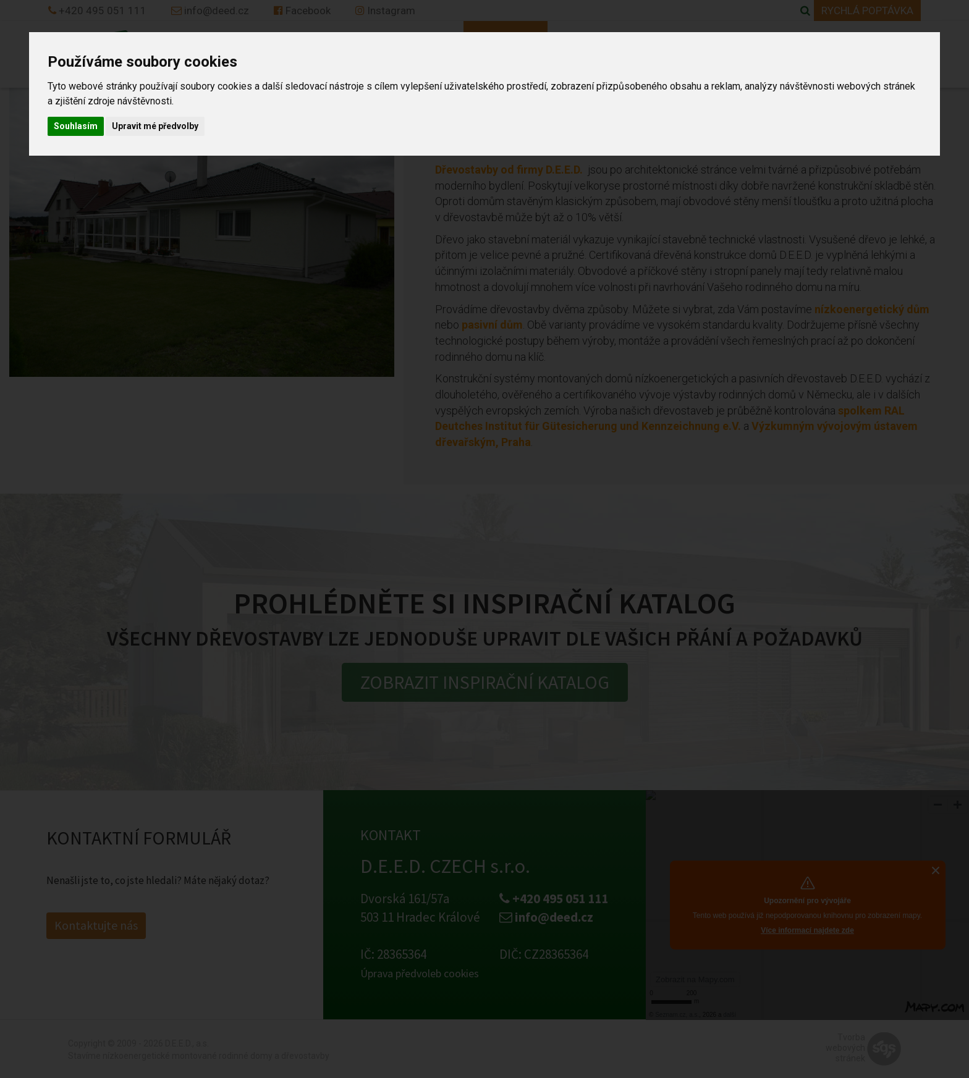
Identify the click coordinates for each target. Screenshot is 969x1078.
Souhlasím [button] (76, 126)
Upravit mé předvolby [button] (155, 126)
